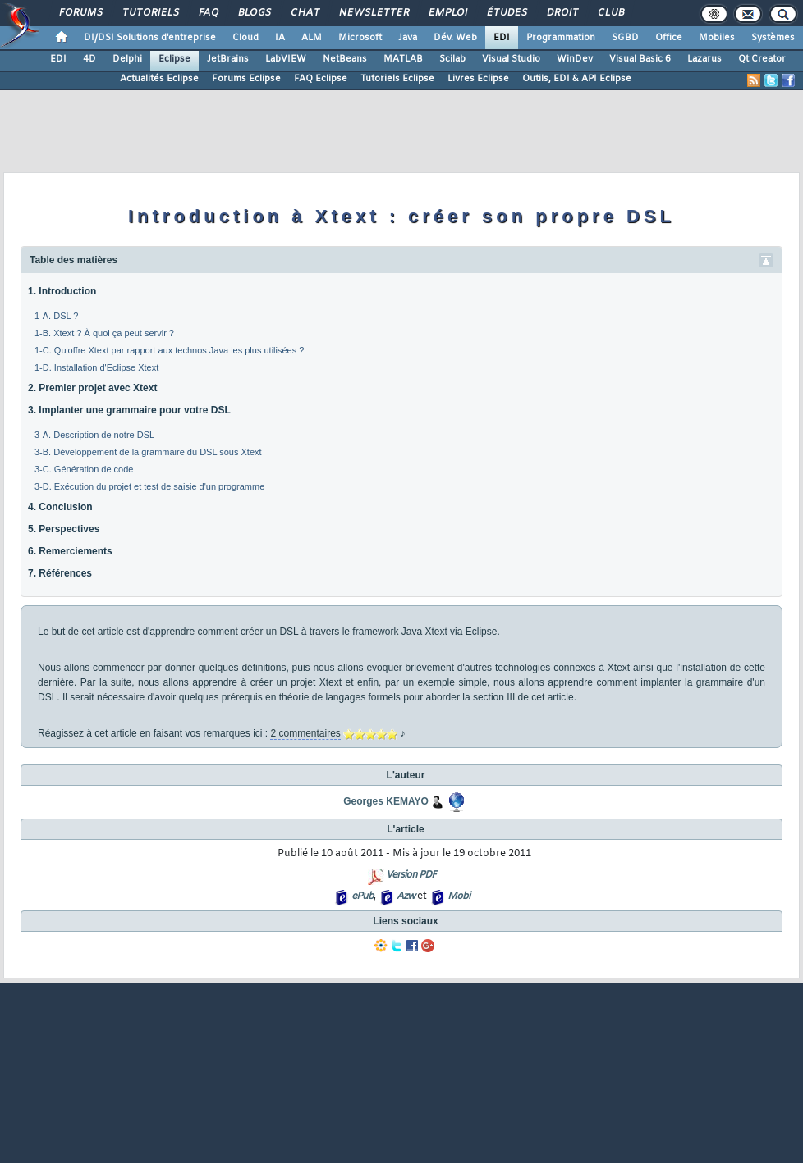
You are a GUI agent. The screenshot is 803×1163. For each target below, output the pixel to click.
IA (280, 37)
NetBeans (345, 59)
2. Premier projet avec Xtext (92, 388)
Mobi (458, 896)
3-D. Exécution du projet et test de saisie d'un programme (149, 486)
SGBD (625, 37)
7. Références (60, 573)
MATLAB (403, 59)
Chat (304, 13)
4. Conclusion (60, 507)
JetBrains (228, 59)
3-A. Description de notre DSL (94, 435)
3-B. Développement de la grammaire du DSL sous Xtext (148, 452)
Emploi (447, 13)
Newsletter (373, 13)
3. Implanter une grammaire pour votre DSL (129, 410)
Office (668, 37)
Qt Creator (762, 59)
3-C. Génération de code (83, 469)
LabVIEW (285, 59)
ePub (362, 896)
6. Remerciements (70, 551)
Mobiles (717, 37)
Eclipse (174, 59)
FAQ (207, 13)
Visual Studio (511, 59)
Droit (561, 13)
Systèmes (773, 37)
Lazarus (704, 59)
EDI (501, 37)
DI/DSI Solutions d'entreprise (150, 37)
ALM (311, 37)
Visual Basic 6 (640, 59)
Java (407, 37)
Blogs (254, 13)
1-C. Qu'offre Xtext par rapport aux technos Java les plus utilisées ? (169, 350)
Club (610, 13)
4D (89, 59)
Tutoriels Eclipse (397, 78)
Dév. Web (455, 37)
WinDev (575, 59)
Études (506, 13)
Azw (406, 896)
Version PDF (411, 875)
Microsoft (360, 37)
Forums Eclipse (246, 78)
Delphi (127, 59)
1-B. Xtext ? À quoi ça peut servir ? (104, 333)
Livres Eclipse (478, 78)
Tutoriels (150, 13)
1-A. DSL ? (56, 316)
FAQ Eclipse (320, 78)
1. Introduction (62, 291)
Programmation (560, 37)
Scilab (452, 59)
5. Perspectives (63, 529)
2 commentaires (305, 733)
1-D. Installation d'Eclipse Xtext (96, 367)
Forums (80, 13)
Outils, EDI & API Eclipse (576, 78)
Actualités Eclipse (159, 78)
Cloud (245, 37)
